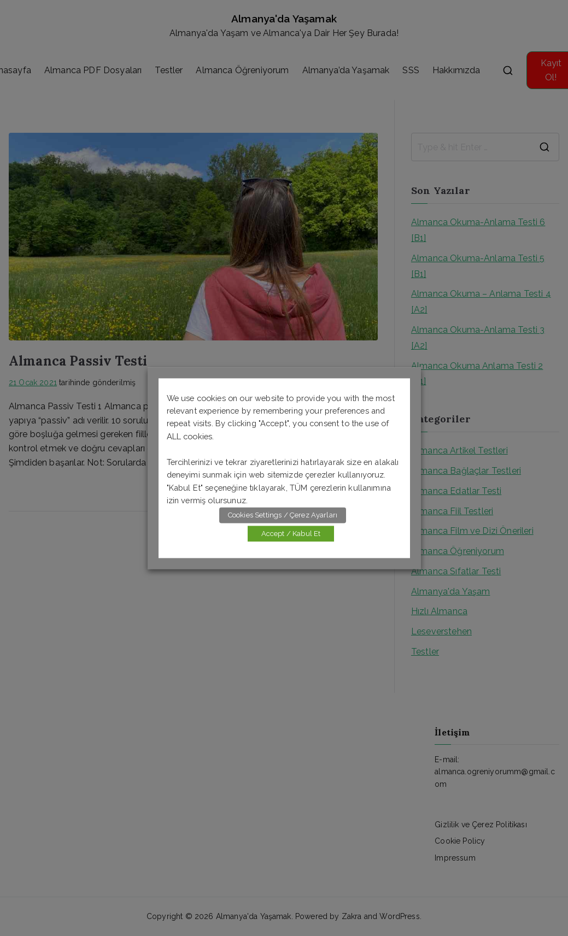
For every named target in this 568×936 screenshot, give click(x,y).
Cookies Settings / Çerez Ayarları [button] (282, 515)
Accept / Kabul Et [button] (291, 533)
